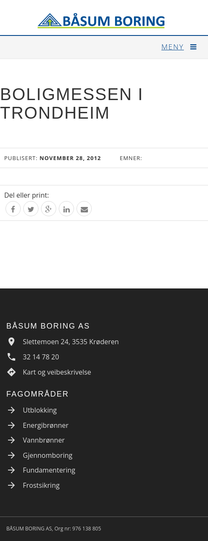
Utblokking (40, 410)
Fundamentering (49, 470)
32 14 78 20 (41, 357)
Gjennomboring (47, 455)
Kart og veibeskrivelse (57, 372)
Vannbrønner (44, 440)
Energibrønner (45, 425)
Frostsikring (41, 485)
